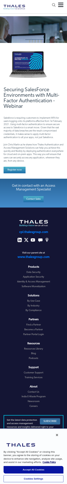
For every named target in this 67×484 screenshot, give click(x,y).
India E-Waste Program (34, 396)
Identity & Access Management (33, 281)
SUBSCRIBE (50, 421)
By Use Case (33, 301)
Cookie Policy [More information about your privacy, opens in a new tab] (49, 462)
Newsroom (33, 401)
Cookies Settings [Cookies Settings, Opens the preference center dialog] (33, 478)
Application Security (33, 277)
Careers (33, 406)
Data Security (33, 272)
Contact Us (33, 392)
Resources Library (33, 349)
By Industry (33, 305)
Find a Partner (33, 324)
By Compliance (33, 310)
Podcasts (33, 358)
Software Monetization (34, 286)
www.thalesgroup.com (33, 257)
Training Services (34, 377)
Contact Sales (33, 199)
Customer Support (33, 372)
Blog (33, 353)
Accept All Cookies (33, 469)
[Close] (57, 435)
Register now (15, 170)
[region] (33, 456)
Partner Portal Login (33, 334)
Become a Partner (33, 329)
